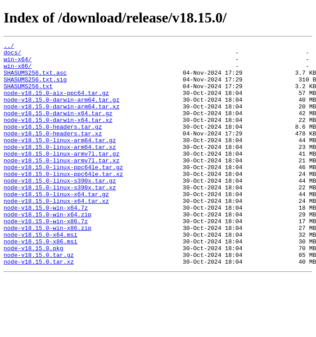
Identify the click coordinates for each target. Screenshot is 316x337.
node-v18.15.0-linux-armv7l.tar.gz (61, 176)
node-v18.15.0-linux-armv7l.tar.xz (61, 184)
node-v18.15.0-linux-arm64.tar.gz (60, 160)
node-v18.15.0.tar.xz (39, 306)
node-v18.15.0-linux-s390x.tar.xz (60, 217)
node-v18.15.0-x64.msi (40, 274)
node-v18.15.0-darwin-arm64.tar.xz (61, 120)
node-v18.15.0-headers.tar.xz (53, 152)
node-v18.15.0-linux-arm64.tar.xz (60, 168)
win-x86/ (18, 71)
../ (9, 47)
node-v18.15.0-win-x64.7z (46, 241)
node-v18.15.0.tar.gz (39, 298)
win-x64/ (18, 63)
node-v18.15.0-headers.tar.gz (53, 144)
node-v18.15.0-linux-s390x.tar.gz (60, 209)
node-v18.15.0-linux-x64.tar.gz (56, 225)
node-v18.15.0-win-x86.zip (47, 265)
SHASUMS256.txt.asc (35, 79)
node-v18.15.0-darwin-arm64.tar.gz (61, 112)
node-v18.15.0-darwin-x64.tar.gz (58, 128)
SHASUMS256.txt (28, 95)
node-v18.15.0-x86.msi (40, 282)
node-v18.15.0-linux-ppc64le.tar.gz (63, 193)
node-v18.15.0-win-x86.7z (46, 257)
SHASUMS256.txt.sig (35, 87)
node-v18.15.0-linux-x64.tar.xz (56, 233)
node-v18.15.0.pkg (33, 290)
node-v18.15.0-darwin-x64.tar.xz (58, 136)
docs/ (12, 55)
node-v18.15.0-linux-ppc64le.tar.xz (63, 201)
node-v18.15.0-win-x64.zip (47, 249)
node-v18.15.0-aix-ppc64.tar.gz (56, 103)
